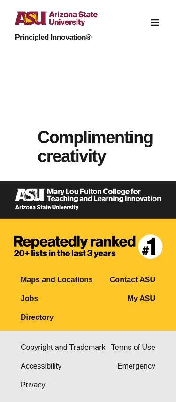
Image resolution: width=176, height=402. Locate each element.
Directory (37, 317)
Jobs (29, 298)
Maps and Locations (57, 280)
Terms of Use (133, 347)
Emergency (136, 366)
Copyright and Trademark (63, 347)
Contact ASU (132, 280)
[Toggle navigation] (155, 22)
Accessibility (41, 366)
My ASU (141, 298)
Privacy (33, 385)
